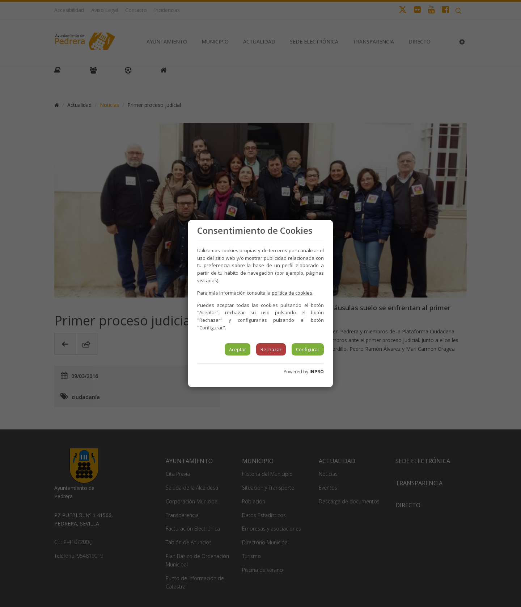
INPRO (316, 372)
